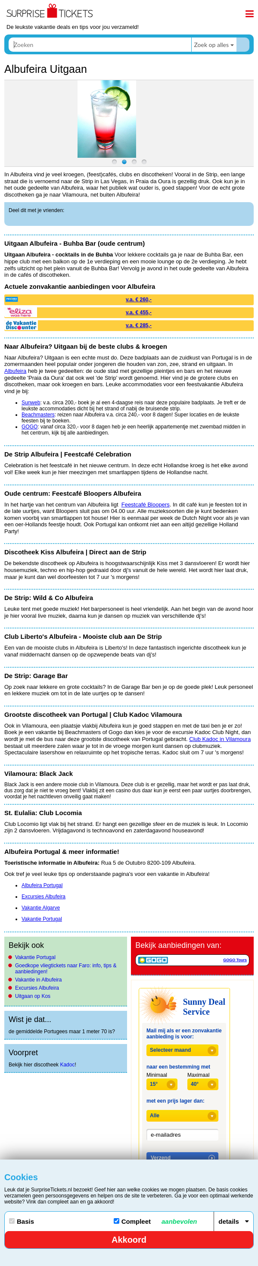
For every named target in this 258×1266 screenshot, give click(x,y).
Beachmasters (38, 415)
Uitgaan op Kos (32, 996)
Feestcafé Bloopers (145, 504)
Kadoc (67, 1065)
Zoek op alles (211, 44)
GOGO (29, 427)
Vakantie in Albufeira (38, 980)
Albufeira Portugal (42, 885)
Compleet (155, 1221)
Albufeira (15, 371)
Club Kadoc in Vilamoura (220, 739)
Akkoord (129, 1239)
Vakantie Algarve (41, 908)
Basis (21, 1221)
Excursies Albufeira (37, 988)
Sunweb (31, 403)
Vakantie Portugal (35, 957)
